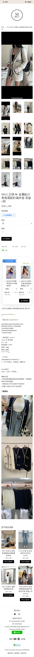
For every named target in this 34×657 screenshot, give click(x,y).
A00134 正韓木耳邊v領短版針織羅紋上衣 (25, 283)
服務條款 (17, 653)
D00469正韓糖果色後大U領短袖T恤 (11, 283)
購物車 (28, 2)
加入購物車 (24, 300)
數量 (3, 229)
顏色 (3, 220)
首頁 (2, 27)
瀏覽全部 (26, 263)
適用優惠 (4, 211)
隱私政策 (23, 653)
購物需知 (10, 653)
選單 (5, 2)
